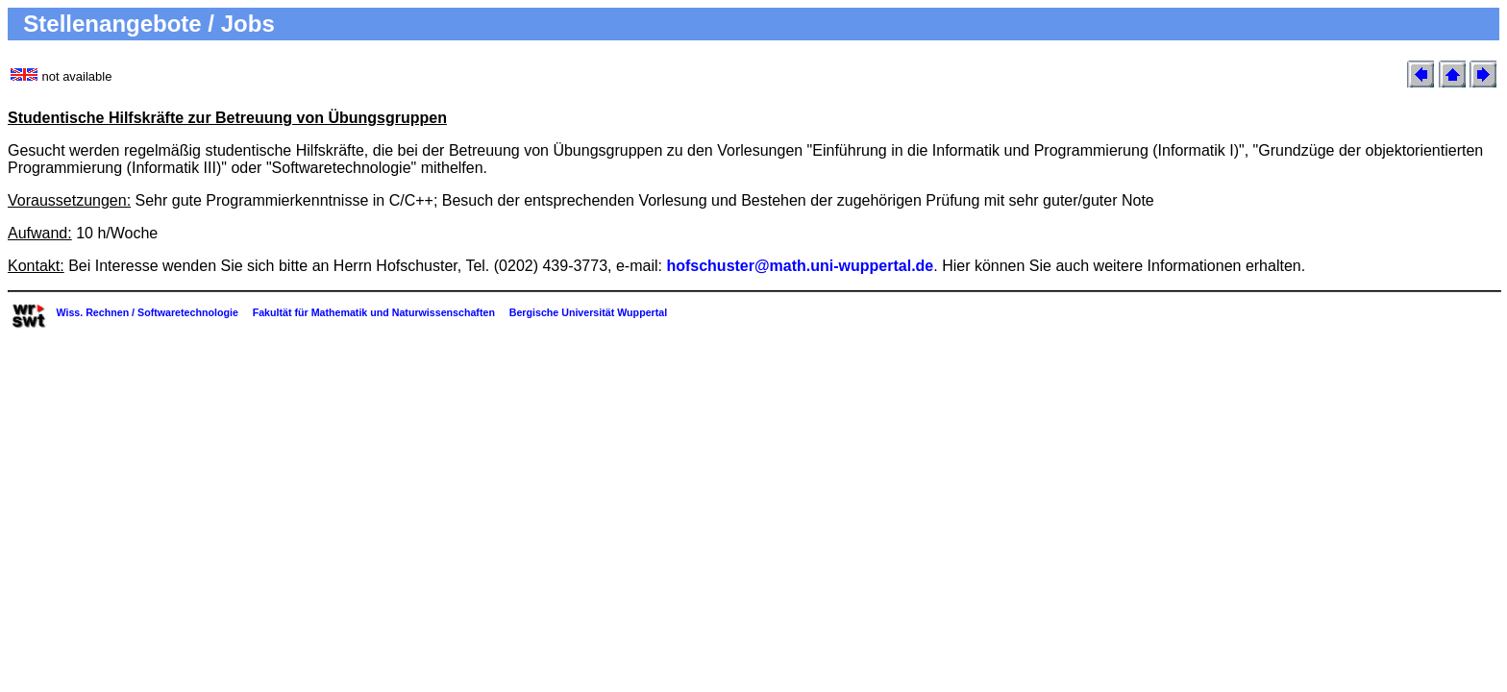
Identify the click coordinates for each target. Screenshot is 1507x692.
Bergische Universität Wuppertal (588, 312)
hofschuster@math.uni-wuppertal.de (799, 266)
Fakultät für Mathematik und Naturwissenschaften (374, 312)
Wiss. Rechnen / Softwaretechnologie (146, 312)
